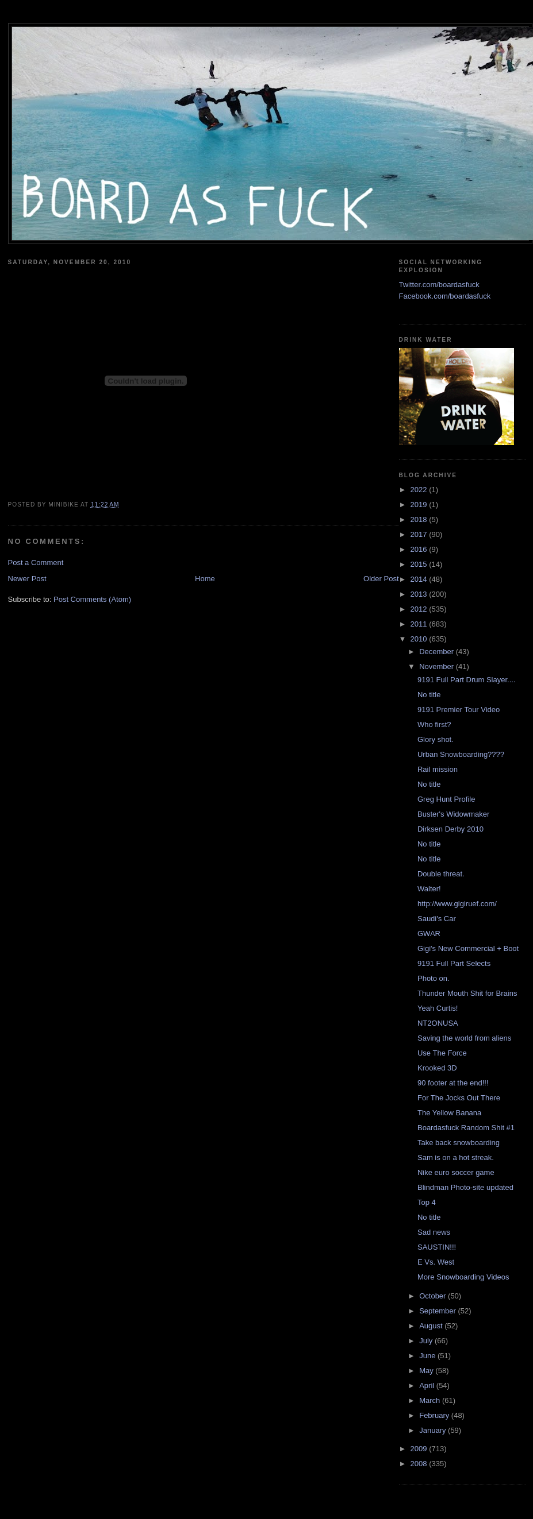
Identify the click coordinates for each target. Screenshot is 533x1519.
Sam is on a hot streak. (455, 1157)
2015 (420, 564)
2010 (420, 639)
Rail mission (437, 769)
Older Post (380, 578)
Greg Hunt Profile (446, 799)
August (431, 1325)
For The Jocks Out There (458, 1097)
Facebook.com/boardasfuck (445, 296)
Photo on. (433, 978)
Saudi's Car (436, 918)
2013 (420, 594)
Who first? (434, 724)
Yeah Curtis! (437, 1008)
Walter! (429, 888)
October (433, 1296)
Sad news (433, 1232)
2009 (420, 1448)
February (435, 1415)
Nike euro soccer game (455, 1172)
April (427, 1385)
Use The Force (442, 1053)
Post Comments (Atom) (92, 599)
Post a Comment (36, 562)
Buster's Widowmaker (453, 814)
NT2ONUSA (437, 1023)
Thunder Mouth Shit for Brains (467, 993)
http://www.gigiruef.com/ (457, 903)
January (433, 1430)
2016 (420, 549)
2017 (420, 534)
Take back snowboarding (458, 1142)
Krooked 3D (437, 1068)
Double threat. (441, 873)
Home (205, 578)
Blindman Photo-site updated (465, 1187)
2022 (420, 489)
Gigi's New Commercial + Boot (468, 948)
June (428, 1355)
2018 (420, 519)
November (437, 666)
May (427, 1370)
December (437, 651)
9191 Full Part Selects (453, 963)
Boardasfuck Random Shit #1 (466, 1127)
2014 (420, 579)
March (430, 1400)
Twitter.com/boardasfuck (439, 284)
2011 (420, 624)
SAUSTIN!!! (436, 1247)
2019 (420, 504)
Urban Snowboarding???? (460, 754)
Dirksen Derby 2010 (450, 829)
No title (428, 694)
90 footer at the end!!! (453, 1083)
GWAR (428, 933)
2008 (420, 1463)
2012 (420, 609)
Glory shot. (435, 739)
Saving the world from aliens (464, 1038)
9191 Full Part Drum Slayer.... (466, 679)
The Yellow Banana (449, 1112)
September (438, 1311)
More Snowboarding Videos (463, 1277)
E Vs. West (435, 1262)
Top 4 (426, 1202)
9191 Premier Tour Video (458, 709)
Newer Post (27, 578)
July (427, 1340)
